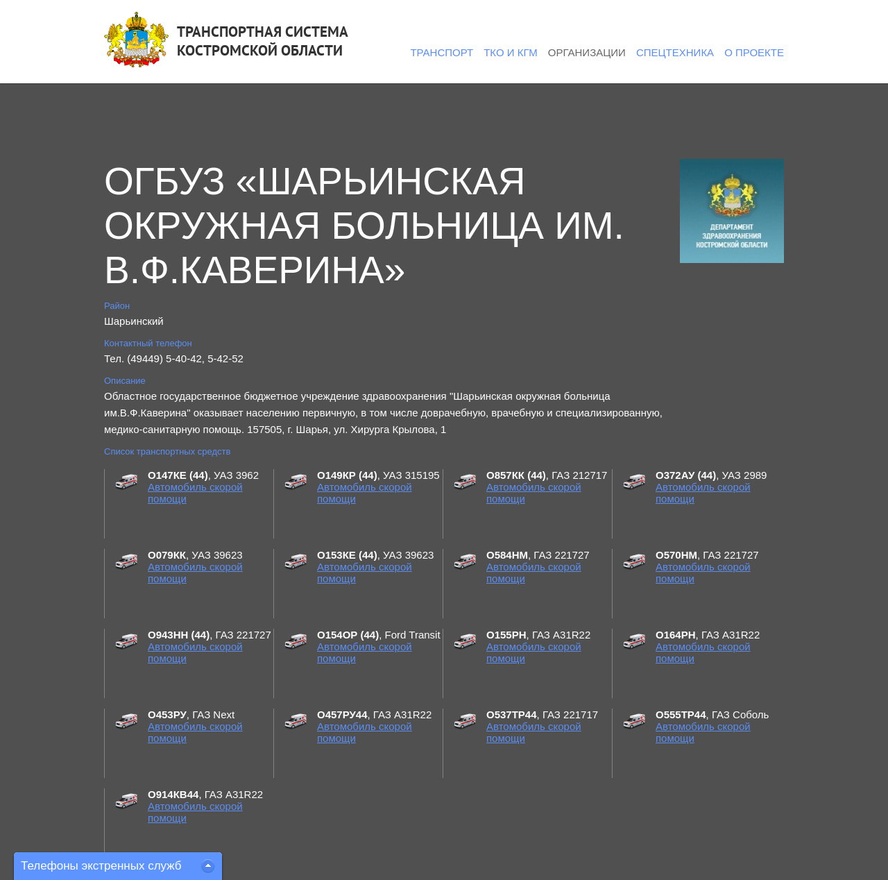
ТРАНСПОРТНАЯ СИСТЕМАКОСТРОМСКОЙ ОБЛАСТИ (262, 41)
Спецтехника (675, 52)
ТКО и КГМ (511, 52)
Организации (587, 52)
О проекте (754, 52)
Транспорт (441, 52)
